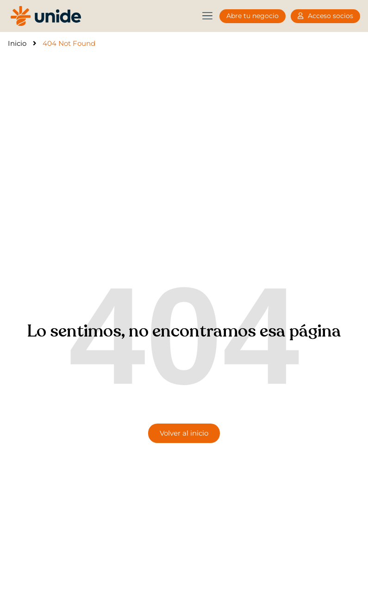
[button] (207, 16)
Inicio (17, 43)
